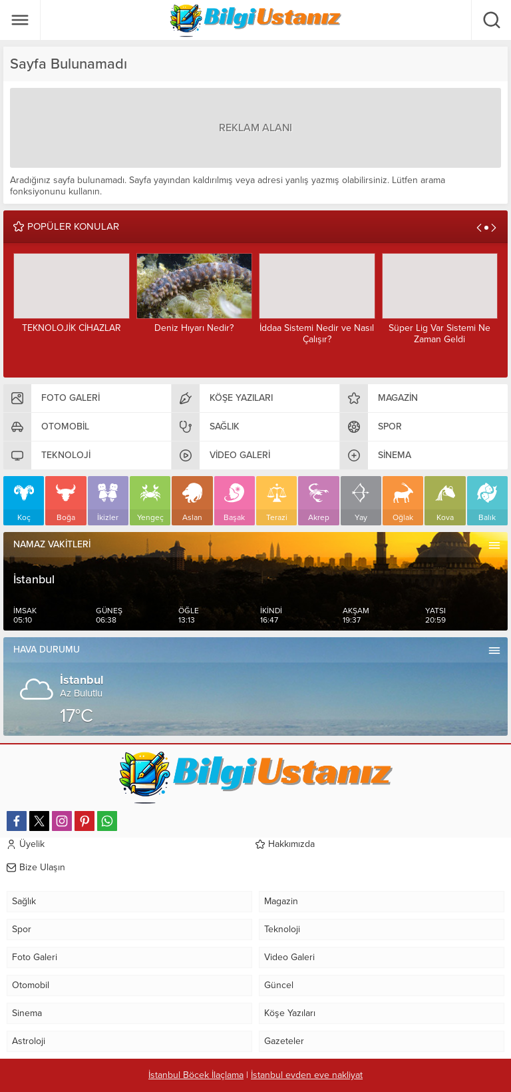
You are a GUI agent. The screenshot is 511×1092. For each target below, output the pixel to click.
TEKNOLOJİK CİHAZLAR (71, 328)
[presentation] (479, 228)
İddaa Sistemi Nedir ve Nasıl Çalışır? (316, 333)
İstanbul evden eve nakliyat (307, 1075)
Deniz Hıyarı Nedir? (194, 328)
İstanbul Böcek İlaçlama (196, 1075)
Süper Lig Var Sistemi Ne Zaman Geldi (439, 333)
